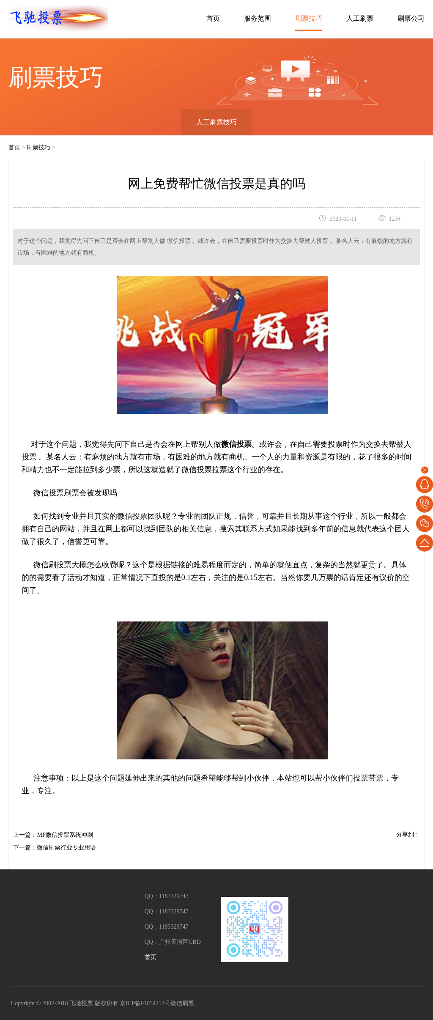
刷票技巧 (308, 18)
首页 (213, 18)
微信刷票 (182, 1003)
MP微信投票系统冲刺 (65, 835)
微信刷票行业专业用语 (66, 847)
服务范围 (257, 18)
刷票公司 (411, 18)
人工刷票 (359, 18)
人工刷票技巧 (216, 122)
